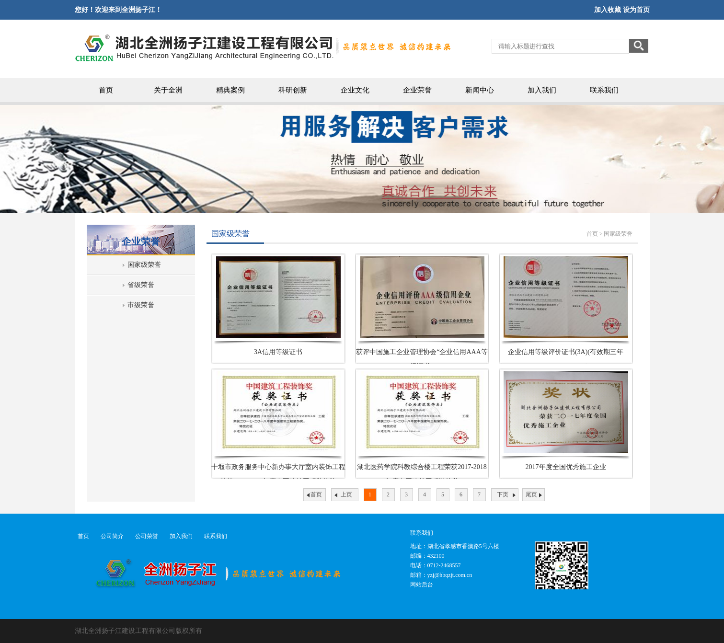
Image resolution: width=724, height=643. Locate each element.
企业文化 (355, 90)
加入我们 (542, 90)
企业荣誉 (417, 90)
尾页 (531, 494)
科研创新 (292, 90)
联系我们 (604, 90)
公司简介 (112, 536)
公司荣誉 (146, 536)
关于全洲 (168, 90)
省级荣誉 (140, 284)
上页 (346, 494)
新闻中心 (479, 90)
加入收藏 (607, 9)
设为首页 (636, 9)
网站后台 (421, 584)
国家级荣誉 (144, 264)
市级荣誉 (140, 305)
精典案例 (230, 90)
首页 (106, 90)
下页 (502, 494)
